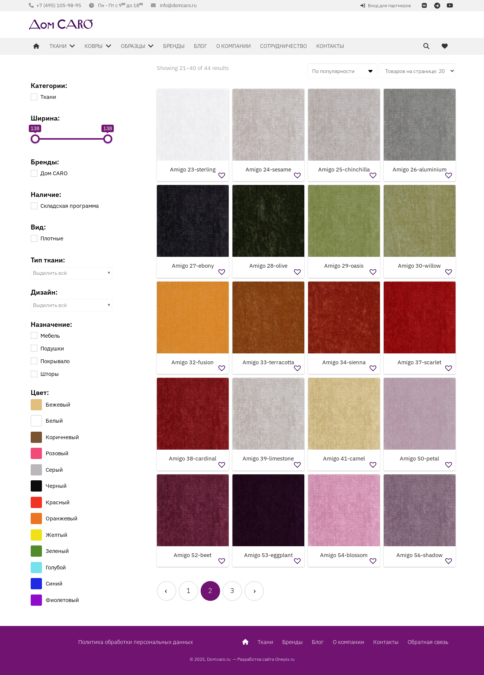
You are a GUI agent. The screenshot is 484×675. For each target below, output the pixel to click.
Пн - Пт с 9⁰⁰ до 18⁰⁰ (120, 5)
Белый (54, 420)
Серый (54, 469)
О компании (348, 641)
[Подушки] (34, 348)
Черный (56, 485)
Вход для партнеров (389, 5)
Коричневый (62, 437)
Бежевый (58, 404)
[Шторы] (34, 374)
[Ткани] (34, 97)
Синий (54, 583)
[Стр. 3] (232, 592)
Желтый (56, 534)
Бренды (292, 641)
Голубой (56, 567)
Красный (58, 502)
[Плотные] (34, 238)
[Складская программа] (34, 206)
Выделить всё (50, 273)
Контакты (386, 641)
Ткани (265, 641)
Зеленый (57, 550)
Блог (318, 641)
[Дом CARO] (34, 173)
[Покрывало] (34, 361)
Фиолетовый (62, 599)
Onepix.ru (285, 659)
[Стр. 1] (188, 592)
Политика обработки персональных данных (135, 641)
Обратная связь (428, 641)
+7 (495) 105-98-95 (58, 5)
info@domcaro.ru (178, 5)
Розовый (57, 453)
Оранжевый (61, 518)
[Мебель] (34, 335)
